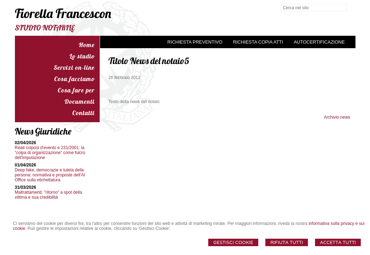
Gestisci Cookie (233, 242)
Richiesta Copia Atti (258, 42)
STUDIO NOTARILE (45, 27)
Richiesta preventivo (194, 42)
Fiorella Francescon (63, 13)
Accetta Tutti (338, 242)
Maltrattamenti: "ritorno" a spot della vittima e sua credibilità (48, 195)
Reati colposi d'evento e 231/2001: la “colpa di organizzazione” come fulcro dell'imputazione (50, 152)
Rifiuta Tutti (286, 242)
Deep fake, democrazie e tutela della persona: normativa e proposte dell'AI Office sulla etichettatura (50, 175)
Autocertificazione (319, 42)
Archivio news (337, 117)
